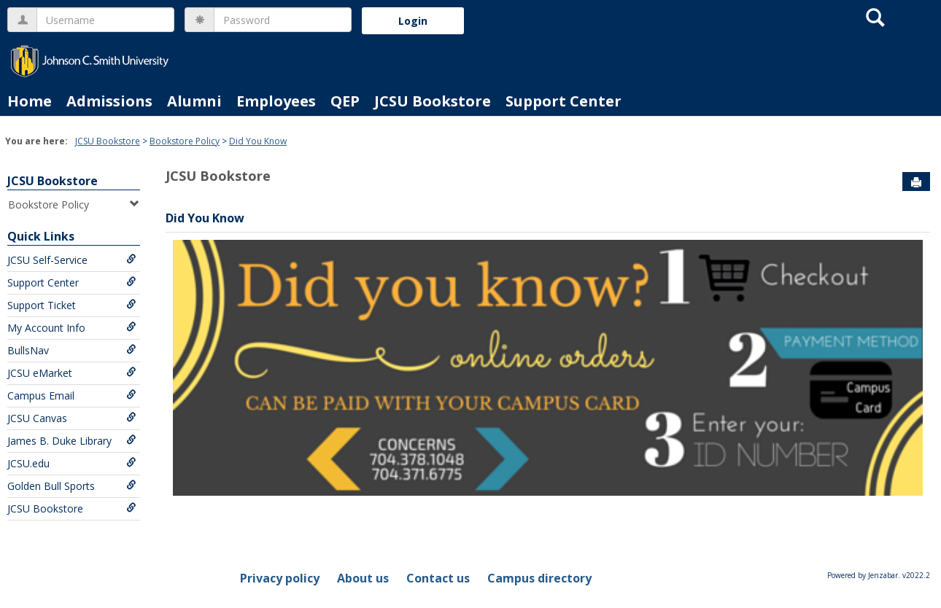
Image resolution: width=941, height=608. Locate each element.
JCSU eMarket (71, 373)
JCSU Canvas (71, 418)
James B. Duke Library (71, 441)
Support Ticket (71, 305)
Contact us (438, 578)
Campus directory (539, 578)
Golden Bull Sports (71, 486)
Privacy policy (280, 578)
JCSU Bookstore (432, 101)
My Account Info (71, 328)
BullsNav (71, 350)
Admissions (109, 101)
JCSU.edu (71, 463)
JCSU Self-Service (71, 260)
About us (363, 578)
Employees (276, 101)
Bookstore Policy (185, 141)
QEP (345, 101)
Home (29, 101)
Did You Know (258, 141)
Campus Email (71, 395)
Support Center (563, 101)
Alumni (194, 101)
